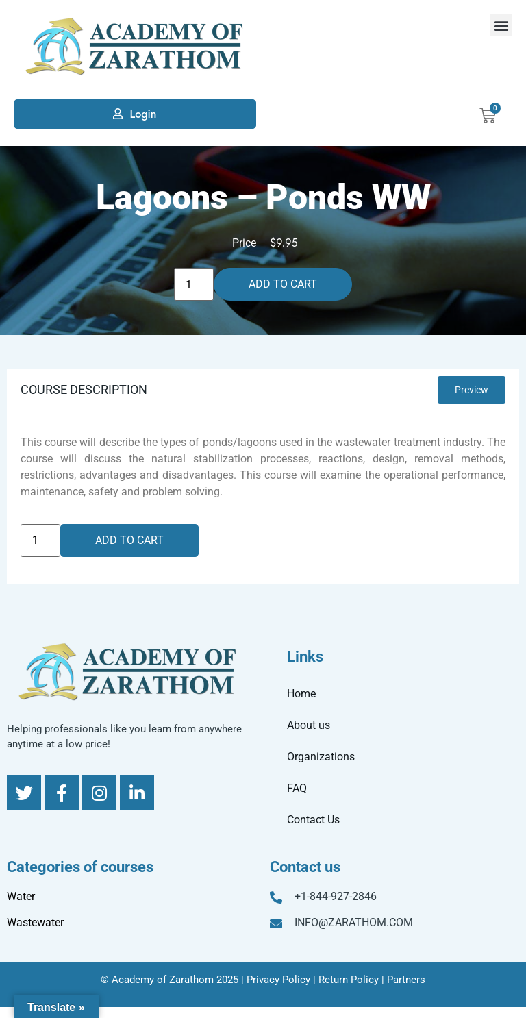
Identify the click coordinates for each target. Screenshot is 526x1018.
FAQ (297, 788)
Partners (406, 979)
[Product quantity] (194, 284)
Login (142, 114)
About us (308, 725)
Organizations (321, 756)
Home (301, 693)
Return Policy (348, 979)
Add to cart (283, 283)
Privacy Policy (278, 979)
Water (21, 896)
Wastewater (35, 922)
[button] (501, 25)
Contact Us (313, 819)
